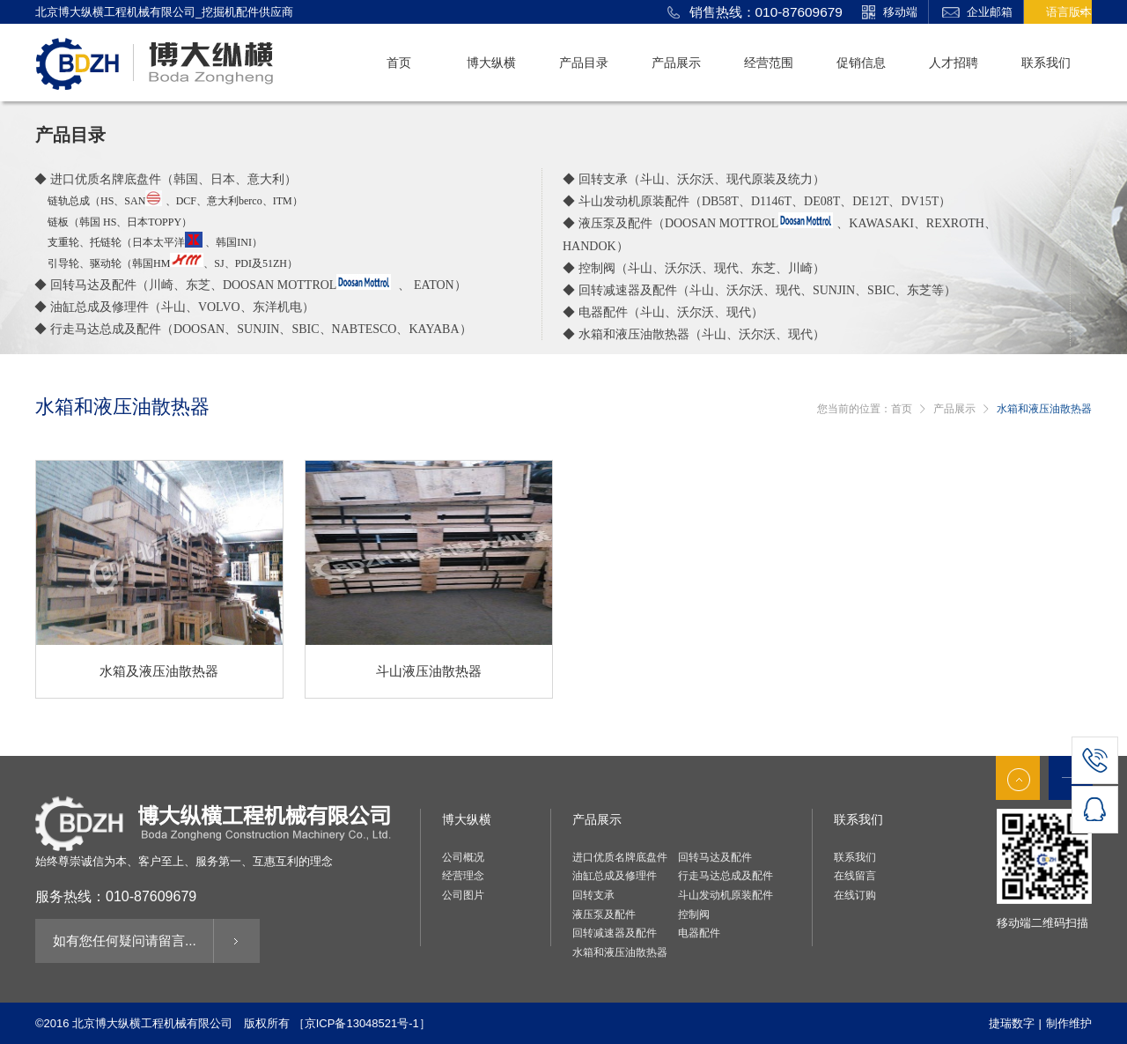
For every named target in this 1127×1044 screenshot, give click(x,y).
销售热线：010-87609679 (755, 13)
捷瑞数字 (1012, 1023)
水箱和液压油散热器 (619, 952)
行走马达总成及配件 (725, 876)
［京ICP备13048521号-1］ (362, 1023)
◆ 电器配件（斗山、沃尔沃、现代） (663, 312)
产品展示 (676, 63)
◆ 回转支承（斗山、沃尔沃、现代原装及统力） (694, 179)
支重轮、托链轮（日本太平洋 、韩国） (155, 242)
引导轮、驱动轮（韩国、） (173, 263)
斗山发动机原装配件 (725, 895)
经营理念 (463, 876)
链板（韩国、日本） (120, 222)
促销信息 (861, 63)
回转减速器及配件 (614, 933)
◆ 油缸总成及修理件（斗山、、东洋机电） (174, 307)
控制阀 (694, 914)
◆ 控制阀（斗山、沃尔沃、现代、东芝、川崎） (694, 268)
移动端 (887, 13)
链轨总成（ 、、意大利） (175, 201)
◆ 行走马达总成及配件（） (253, 329)
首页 (399, 63)
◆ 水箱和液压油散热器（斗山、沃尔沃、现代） (694, 334)
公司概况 (463, 857)
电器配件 (699, 933)
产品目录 (583, 63)
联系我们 (1046, 63)
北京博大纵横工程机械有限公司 (152, 1023)
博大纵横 (491, 63)
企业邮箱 (977, 13)
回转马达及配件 (715, 857)
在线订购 (855, 895)
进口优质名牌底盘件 (619, 857)
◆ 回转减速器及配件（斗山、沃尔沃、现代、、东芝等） (759, 290)
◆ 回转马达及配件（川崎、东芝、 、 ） (250, 285)
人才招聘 (953, 63)
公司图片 (463, 895)
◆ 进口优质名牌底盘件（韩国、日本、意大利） (165, 179)
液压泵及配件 (604, 914)
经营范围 (768, 63)
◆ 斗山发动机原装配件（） (757, 201)
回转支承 (593, 895)
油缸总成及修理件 (614, 876)
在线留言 (855, 876)
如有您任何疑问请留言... (115, 940)
